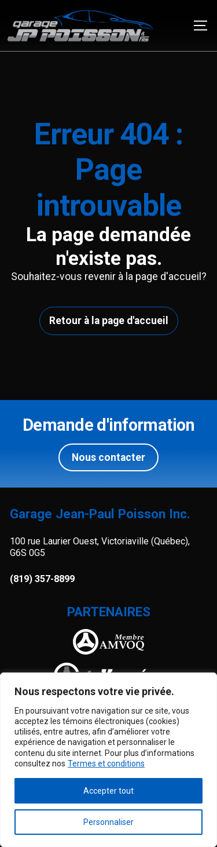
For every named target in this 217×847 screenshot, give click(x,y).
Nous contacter (108, 457)
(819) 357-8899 (42, 578)
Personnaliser (108, 822)
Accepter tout (108, 790)
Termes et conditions (106, 763)
